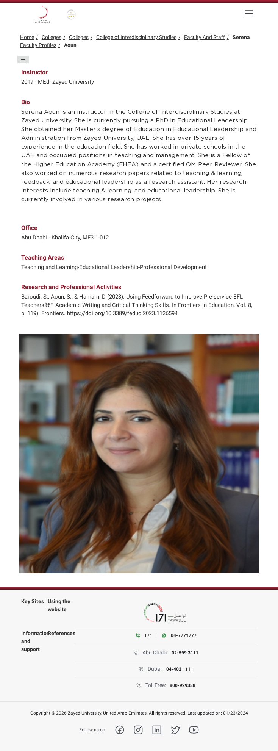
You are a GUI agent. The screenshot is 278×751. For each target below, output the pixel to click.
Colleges (51, 37)
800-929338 (182, 685)
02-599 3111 (185, 653)
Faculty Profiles (38, 45)
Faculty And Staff (204, 37)
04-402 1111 (179, 669)
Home (27, 37)
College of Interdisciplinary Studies (136, 37)
